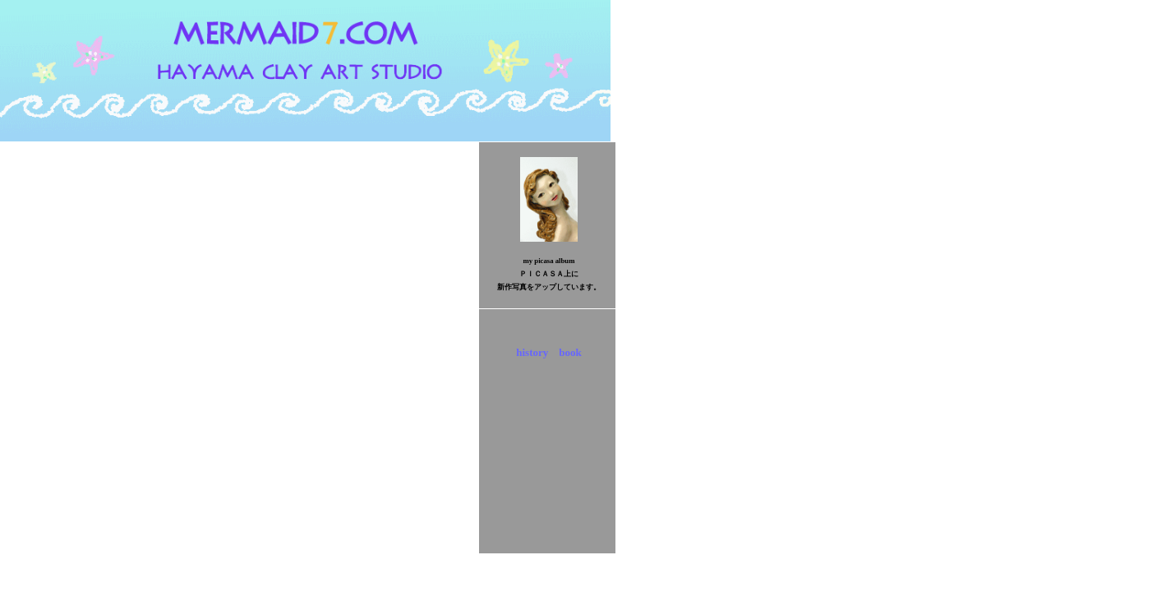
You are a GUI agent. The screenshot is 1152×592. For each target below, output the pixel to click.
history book (548, 352)
